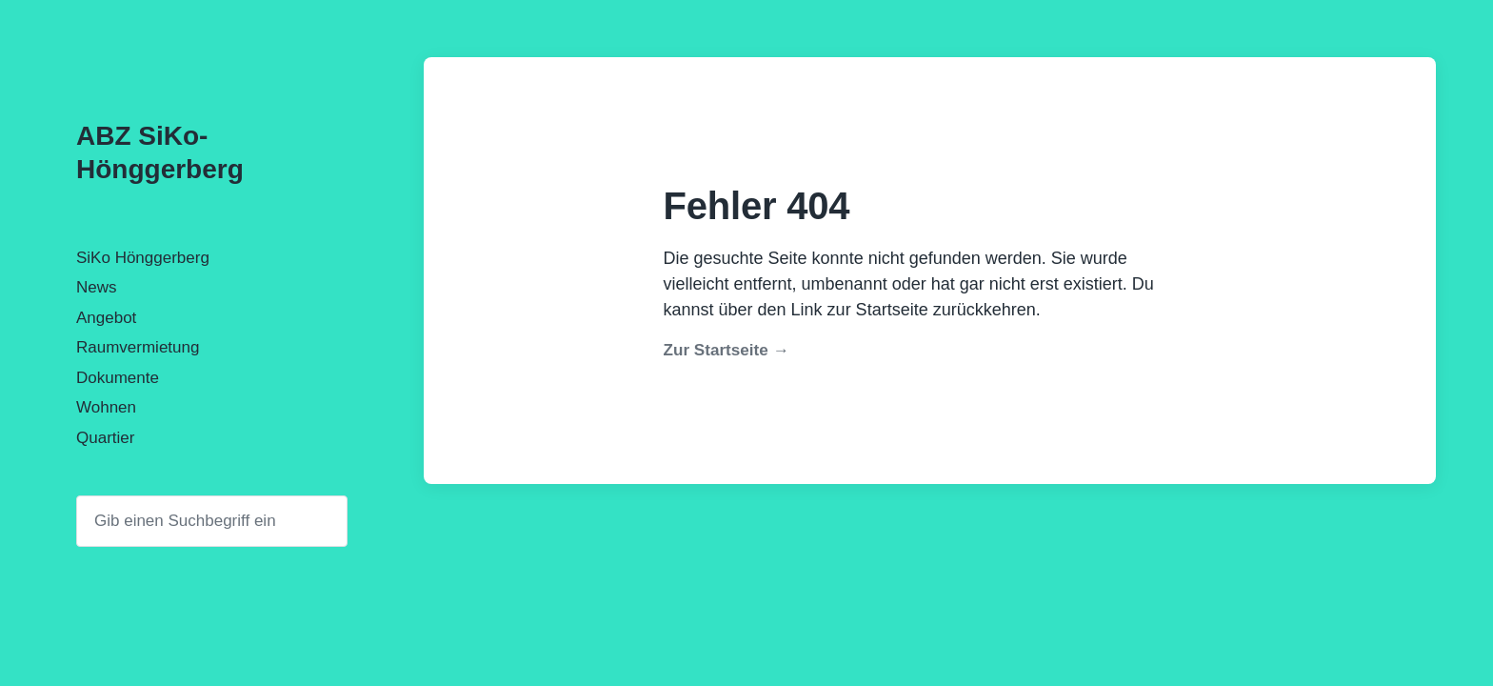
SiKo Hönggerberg (142, 258)
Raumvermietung (137, 347)
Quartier (105, 438)
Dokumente (117, 378)
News (96, 287)
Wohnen (106, 407)
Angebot (106, 318)
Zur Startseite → (726, 350)
